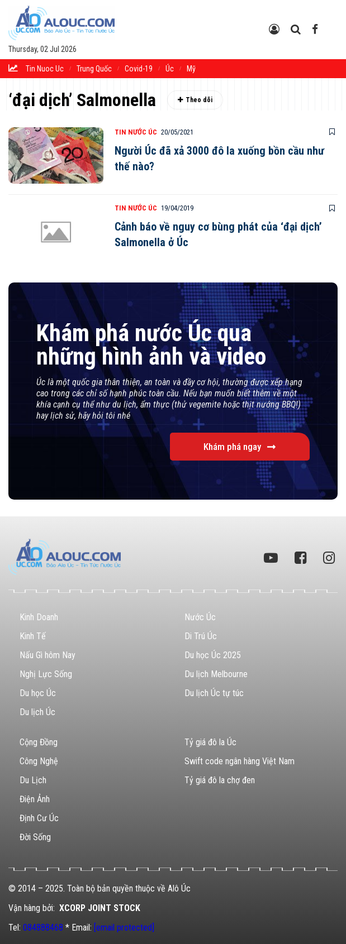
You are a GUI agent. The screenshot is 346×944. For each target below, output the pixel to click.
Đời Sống (35, 837)
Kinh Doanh (39, 617)
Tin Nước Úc (136, 132)
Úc (169, 68)
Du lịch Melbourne (216, 674)
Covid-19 (139, 68)
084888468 (43, 927)
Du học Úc (38, 693)
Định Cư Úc (39, 818)
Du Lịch (33, 780)
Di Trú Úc (200, 636)
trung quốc (94, 68)
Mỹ (191, 68)
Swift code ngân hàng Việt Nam (239, 761)
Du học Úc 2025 (212, 655)
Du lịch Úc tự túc (214, 693)
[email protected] (124, 927)
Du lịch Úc (37, 712)
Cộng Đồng (39, 742)
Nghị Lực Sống (46, 674)
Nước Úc (200, 617)
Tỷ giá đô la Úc (210, 742)
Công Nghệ (39, 761)
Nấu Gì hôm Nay (47, 655)
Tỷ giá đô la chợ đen (219, 780)
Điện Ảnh (35, 799)
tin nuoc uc (45, 68)
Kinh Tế (33, 636)
